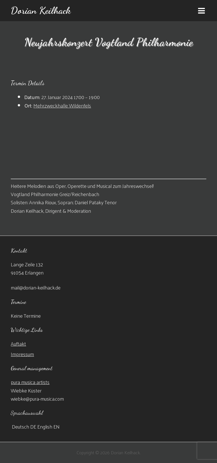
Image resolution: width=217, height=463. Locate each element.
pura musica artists (30, 382)
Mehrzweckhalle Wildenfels (62, 105)
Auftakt (18, 343)
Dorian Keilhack (41, 10)
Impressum (22, 354)
